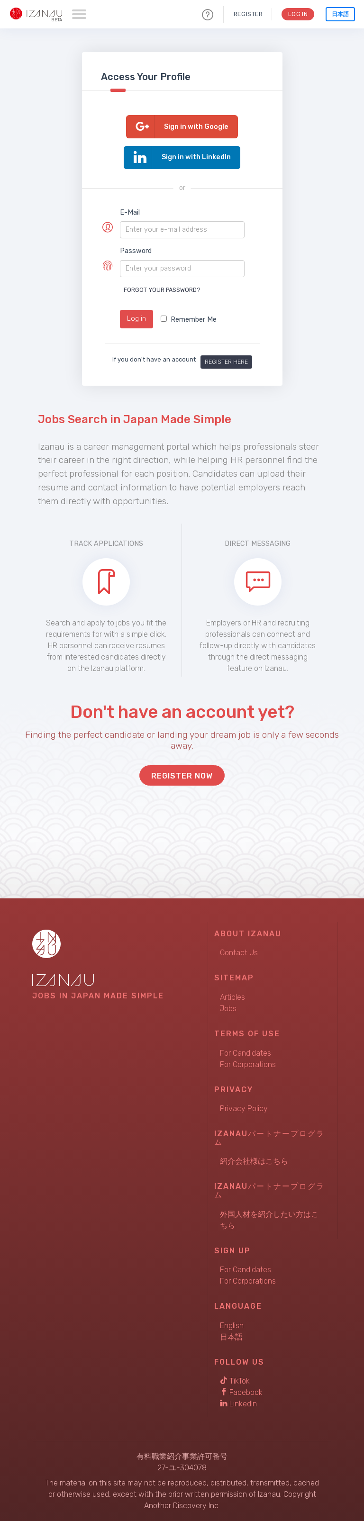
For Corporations (248, 1064)
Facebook (241, 1392)
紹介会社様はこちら (254, 1161)
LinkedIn (238, 1403)
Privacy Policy (244, 1108)
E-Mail (130, 212)
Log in (136, 319)
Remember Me (189, 320)
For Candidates (245, 1053)
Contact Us (239, 952)
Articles (232, 997)
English (232, 1325)
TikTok (235, 1380)
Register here (226, 361)
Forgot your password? (162, 289)
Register (247, 14)
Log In (297, 14)
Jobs (228, 1008)
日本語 (340, 14)
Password (136, 251)
